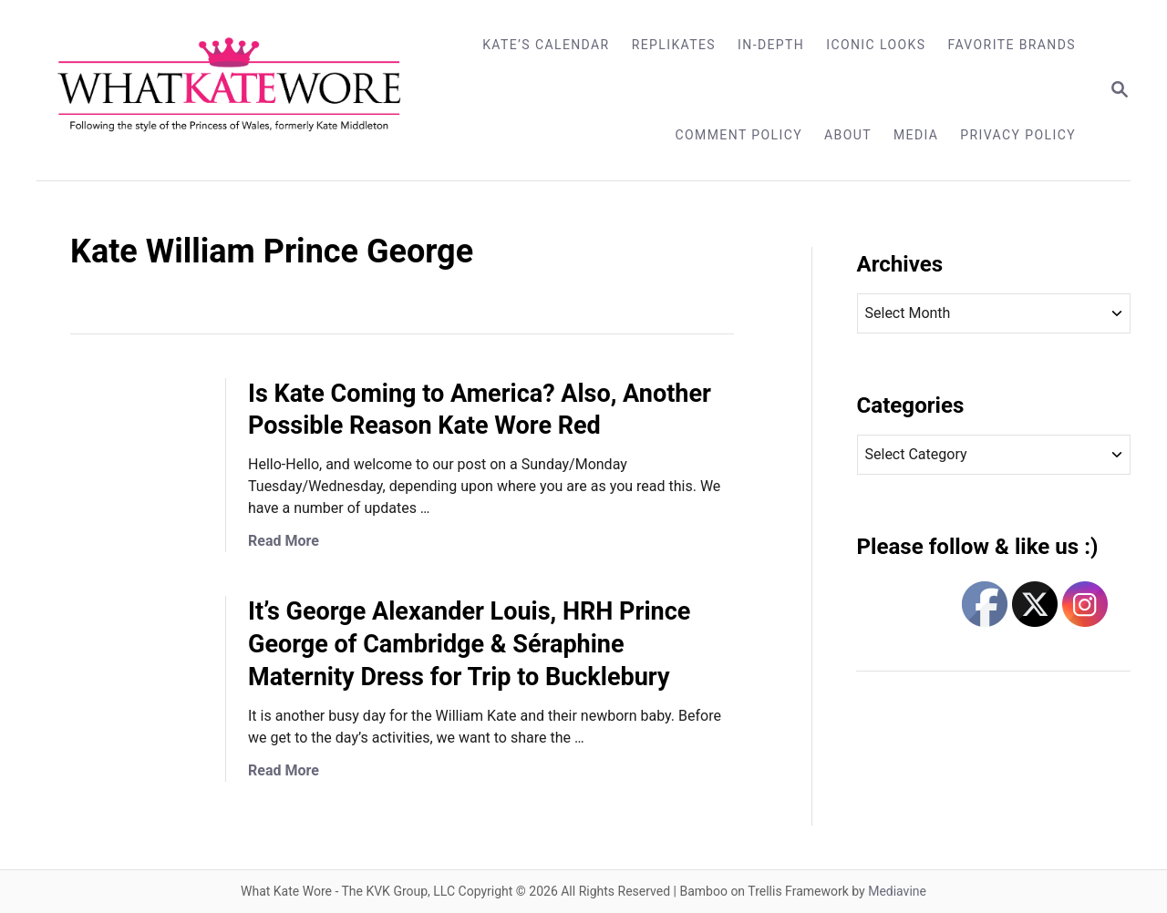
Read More (283, 540)
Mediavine (897, 891)
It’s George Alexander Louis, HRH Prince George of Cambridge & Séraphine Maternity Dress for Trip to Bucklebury (469, 644)
